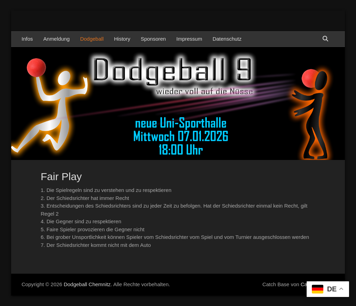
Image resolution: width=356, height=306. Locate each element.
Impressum (189, 39)
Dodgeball (92, 39)
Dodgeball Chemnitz (87, 284)
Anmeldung (56, 39)
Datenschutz (226, 39)
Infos (27, 39)
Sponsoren (153, 39)
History (122, 39)
